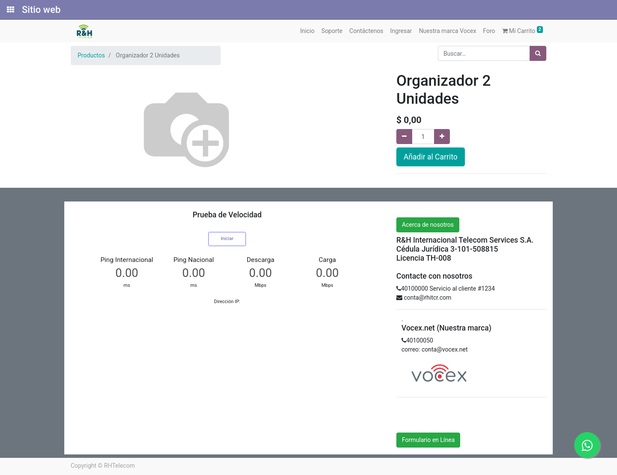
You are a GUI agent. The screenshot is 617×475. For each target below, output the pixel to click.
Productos (91, 55)
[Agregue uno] (442, 136)
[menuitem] (307, 31)
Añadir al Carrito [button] (431, 157)
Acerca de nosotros (428, 224)
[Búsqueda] (538, 53)
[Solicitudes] (10, 10)
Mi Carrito (522, 30)
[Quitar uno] (404, 136)
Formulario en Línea (428, 439)
